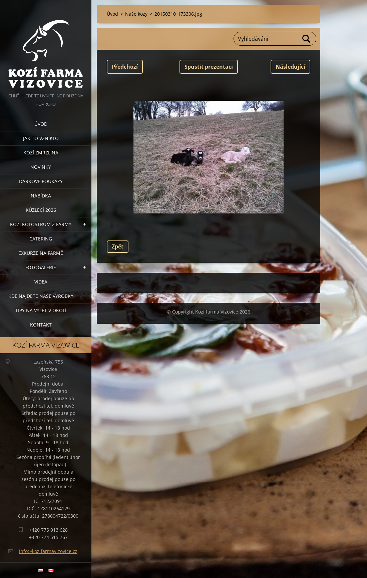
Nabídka (41, 195)
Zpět (117, 246)
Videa (40, 281)
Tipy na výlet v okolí (40, 310)
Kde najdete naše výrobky (40, 296)
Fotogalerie (40, 267)
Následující (290, 66)
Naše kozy (136, 14)
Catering (40, 238)
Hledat (306, 39)
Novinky (40, 167)
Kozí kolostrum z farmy (40, 224)
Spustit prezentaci (209, 66)
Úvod (40, 124)
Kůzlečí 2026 (41, 210)
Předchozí (125, 66)
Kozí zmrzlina (40, 152)
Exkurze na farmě (40, 253)
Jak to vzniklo (41, 138)
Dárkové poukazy (41, 181)
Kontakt (41, 325)
